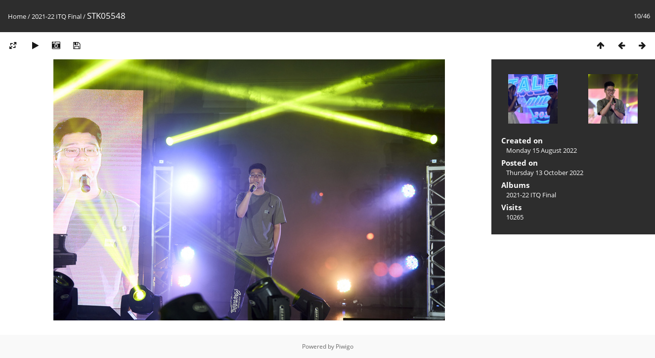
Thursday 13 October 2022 (544, 172)
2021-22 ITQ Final (57, 16)
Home (17, 16)
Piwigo (344, 346)
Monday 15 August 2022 (541, 150)
